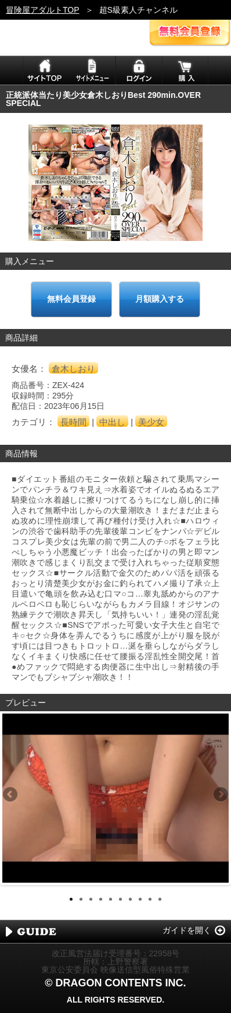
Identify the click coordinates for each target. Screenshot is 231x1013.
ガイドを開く (187, 930)
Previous (11, 795)
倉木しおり (73, 369)
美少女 (151, 422)
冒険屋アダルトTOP (43, 9)
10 (159, 899)
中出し (112, 422)
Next (220, 795)
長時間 (73, 422)
